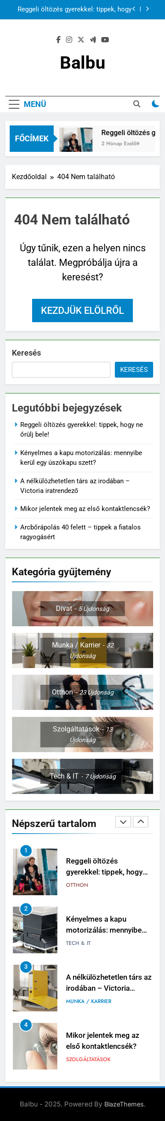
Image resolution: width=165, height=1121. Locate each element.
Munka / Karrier (88, 1001)
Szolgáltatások (88, 1059)
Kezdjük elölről (82, 310)
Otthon (77, 885)
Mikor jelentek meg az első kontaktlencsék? (85, 509)
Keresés (26, 352)
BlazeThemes (124, 1104)
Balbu (82, 62)
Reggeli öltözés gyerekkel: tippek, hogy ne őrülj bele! (75, 9)
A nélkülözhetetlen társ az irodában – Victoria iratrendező (109, 988)
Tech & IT (78, 943)
